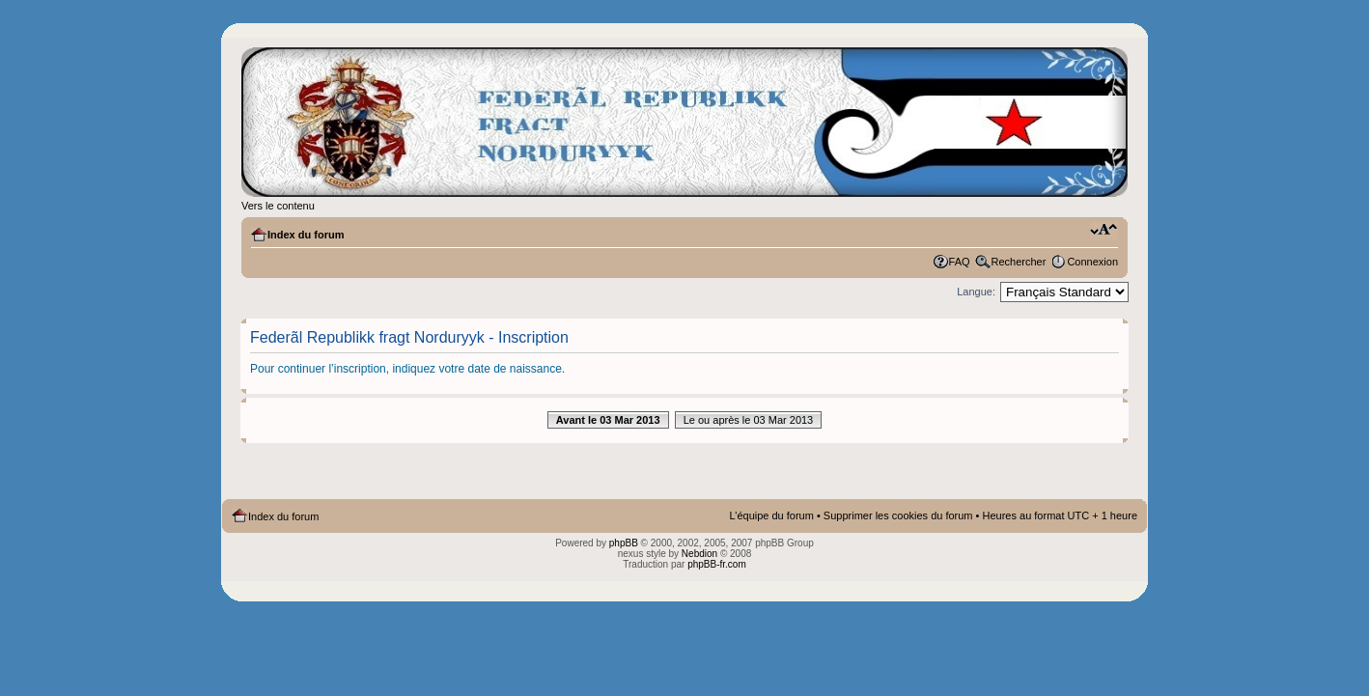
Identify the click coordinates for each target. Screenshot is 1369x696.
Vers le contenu (278, 205)
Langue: (976, 291)
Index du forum (305, 234)
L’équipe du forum (771, 515)
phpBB (623, 543)
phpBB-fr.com (716, 564)
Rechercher (1019, 261)
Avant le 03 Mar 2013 (608, 420)
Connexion (1092, 261)
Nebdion (699, 553)
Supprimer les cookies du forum (898, 515)
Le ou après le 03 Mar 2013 (749, 420)
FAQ (959, 261)
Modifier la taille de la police (1104, 230)
